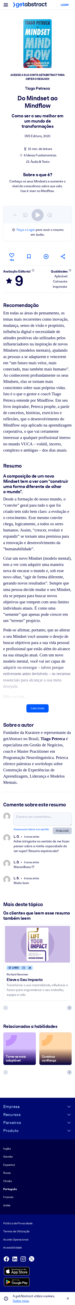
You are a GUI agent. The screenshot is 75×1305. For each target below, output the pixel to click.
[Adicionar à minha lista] (46, 256)
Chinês (7, 1181)
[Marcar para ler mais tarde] (29, 256)
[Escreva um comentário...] (43, 819)
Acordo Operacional (15, 1239)
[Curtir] (12, 256)
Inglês (7, 1148)
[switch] (38, 215)
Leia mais (37, 708)
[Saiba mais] (33, 270)
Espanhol (9, 1164)
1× (15, 215)
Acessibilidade (12, 1247)
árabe (6, 1205)
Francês (8, 1197)
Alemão (8, 1156)
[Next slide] (69, 1007)
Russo (7, 1173)
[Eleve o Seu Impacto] (37, 944)
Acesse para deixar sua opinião (31, 829)
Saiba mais (21, 1301)
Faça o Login (26, 230)
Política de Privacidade (18, 1223)
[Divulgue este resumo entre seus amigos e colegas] (63, 256)
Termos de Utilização (16, 1231)
